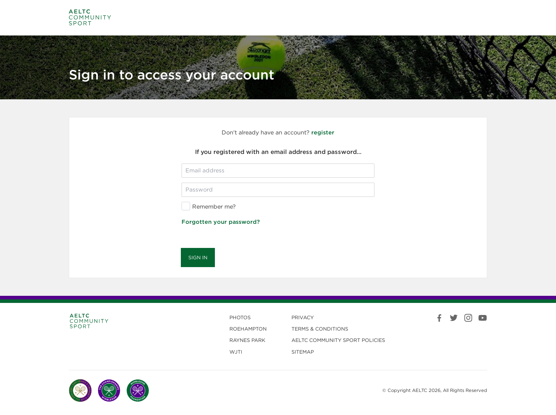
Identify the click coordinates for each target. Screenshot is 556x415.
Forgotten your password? (221, 221)
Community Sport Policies (338, 340)
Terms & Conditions (319, 329)
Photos (240, 317)
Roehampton (248, 329)
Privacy (302, 317)
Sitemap (302, 352)
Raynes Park (247, 340)
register (322, 132)
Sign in (197, 257)
